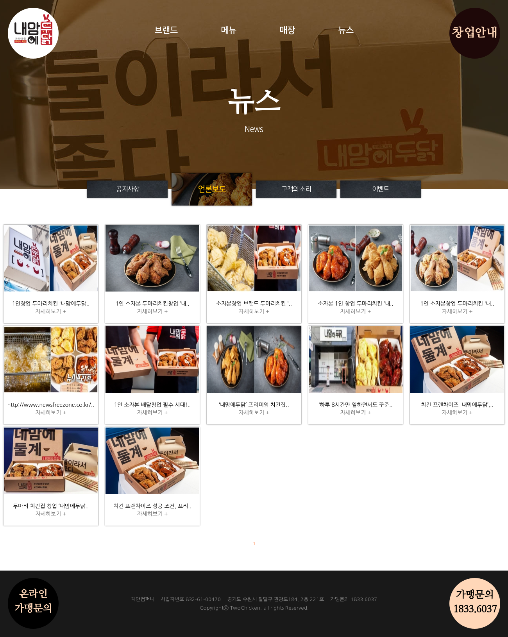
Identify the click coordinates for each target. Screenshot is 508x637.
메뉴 (228, 30)
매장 (287, 30)
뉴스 (346, 30)
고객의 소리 (296, 189)
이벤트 (380, 189)
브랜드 (166, 30)
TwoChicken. (246, 607)
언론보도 (211, 189)
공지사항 (127, 189)
